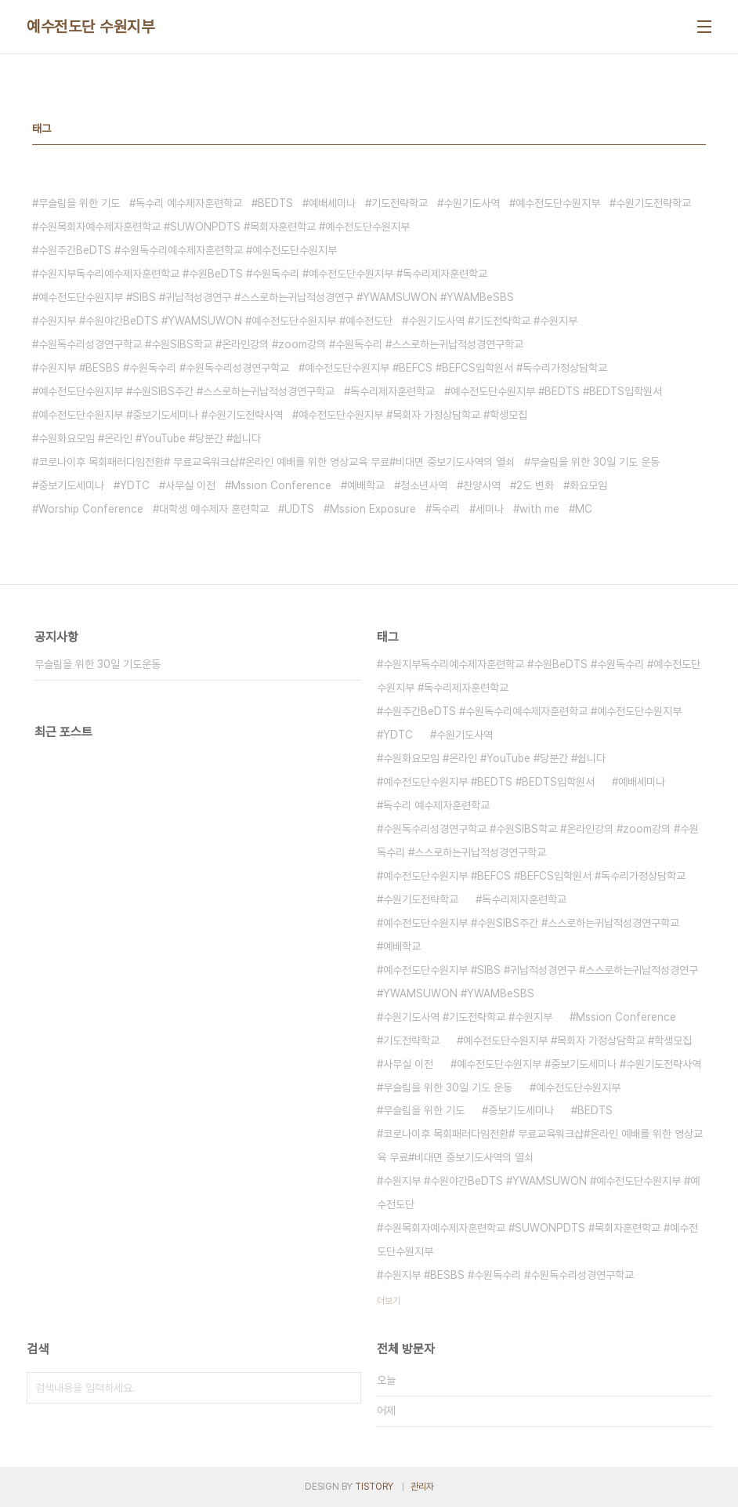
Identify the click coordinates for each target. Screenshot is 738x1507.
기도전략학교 (399, 203)
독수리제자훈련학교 (392, 391)
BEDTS (275, 203)
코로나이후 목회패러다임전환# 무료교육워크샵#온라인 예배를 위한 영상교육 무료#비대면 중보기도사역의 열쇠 (276, 462)
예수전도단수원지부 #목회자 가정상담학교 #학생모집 (412, 415)
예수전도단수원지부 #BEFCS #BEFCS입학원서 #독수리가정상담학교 (456, 367)
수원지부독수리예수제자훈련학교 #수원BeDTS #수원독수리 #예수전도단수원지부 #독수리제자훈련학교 (262, 273)
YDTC (135, 485)
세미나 (490, 509)
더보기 (388, 1300)
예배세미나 (332, 203)
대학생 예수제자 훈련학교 (214, 509)
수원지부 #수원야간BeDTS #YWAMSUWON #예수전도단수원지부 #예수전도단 (215, 320)
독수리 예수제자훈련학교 (189, 203)
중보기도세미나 (71, 485)
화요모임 (588, 485)
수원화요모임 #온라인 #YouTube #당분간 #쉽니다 (149, 438)
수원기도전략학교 (653, 203)
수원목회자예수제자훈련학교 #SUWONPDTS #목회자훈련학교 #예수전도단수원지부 (224, 226)
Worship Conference (90, 509)
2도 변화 (535, 485)
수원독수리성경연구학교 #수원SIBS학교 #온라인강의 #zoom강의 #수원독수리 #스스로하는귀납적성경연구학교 (280, 344)
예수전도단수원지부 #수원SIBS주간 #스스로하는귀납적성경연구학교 (186, 391)
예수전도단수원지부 (558, 203)
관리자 (422, 1486)
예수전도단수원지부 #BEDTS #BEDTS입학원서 (556, 391)
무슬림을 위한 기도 (79, 203)
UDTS (299, 509)
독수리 (446, 509)
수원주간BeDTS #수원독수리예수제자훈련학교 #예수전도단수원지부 (187, 250)
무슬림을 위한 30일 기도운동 (97, 664)
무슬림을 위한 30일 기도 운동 (595, 462)
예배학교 (366, 485)
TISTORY (374, 1486)
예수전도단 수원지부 (90, 26)
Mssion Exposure (373, 509)
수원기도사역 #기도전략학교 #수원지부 (492, 320)
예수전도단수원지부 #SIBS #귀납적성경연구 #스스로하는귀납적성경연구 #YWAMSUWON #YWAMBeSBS (276, 297)
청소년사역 (423, 485)
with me (539, 509)
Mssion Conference (281, 485)
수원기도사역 (471, 203)
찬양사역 (482, 485)
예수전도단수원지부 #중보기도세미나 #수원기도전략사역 (160, 415)
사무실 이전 (190, 485)
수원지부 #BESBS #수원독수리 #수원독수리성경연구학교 (163, 367)
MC (583, 509)
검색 (345, 1388)
